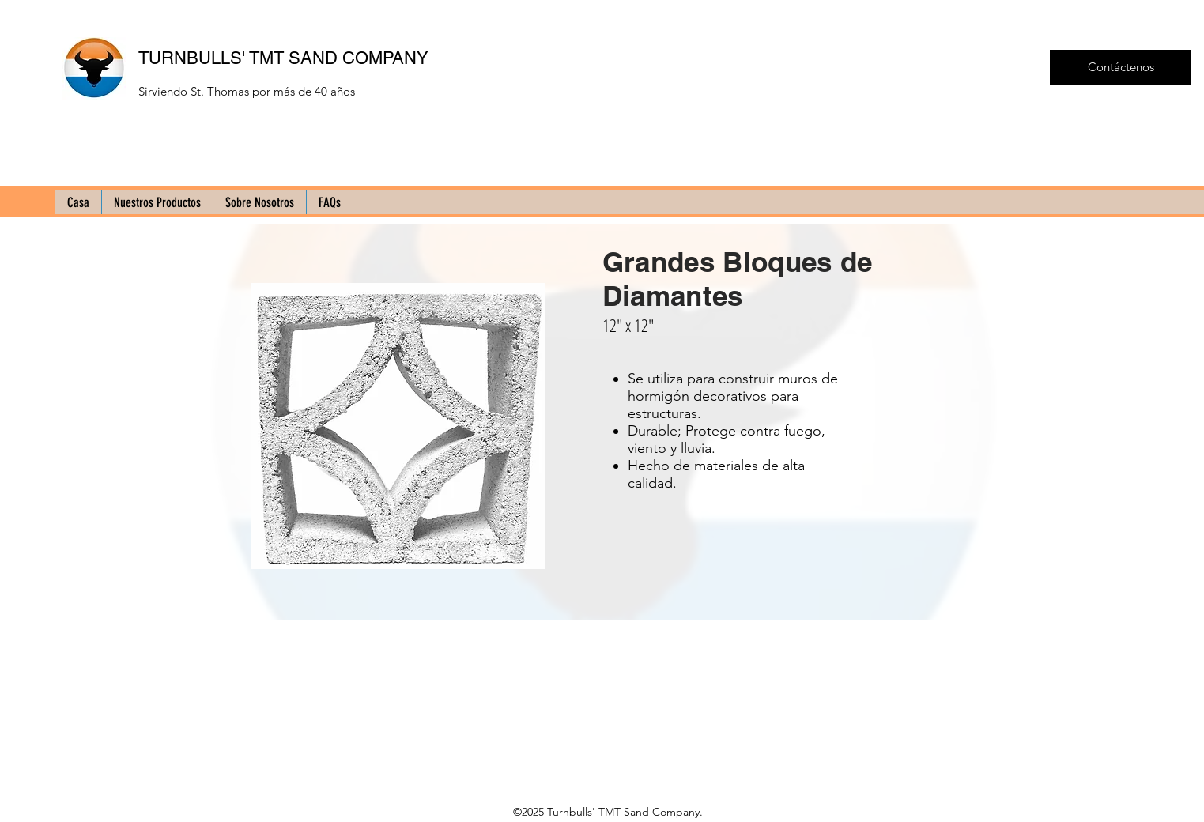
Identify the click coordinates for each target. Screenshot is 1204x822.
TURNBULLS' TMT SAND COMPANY (283, 58)
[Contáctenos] (1120, 67)
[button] (398, 426)
